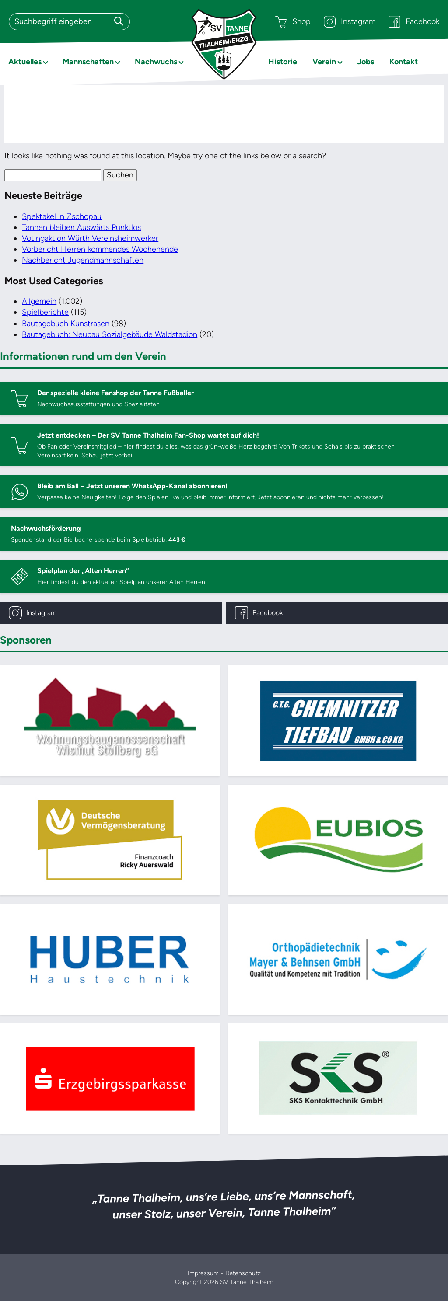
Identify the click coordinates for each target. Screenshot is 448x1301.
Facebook (413, 22)
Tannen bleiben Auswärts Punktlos (81, 227)
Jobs (365, 61)
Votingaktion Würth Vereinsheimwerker (90, 238)
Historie (282, 61)
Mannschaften (88, 61)
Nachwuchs (156, 61)
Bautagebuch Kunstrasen (65, 323)
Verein (324, 61)
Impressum (203, 1273)
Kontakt (403, 61)
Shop (293, 22)
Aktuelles (25, 61)
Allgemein (39, 301)
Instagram (349, 22)
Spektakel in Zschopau (62, 216)
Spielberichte (45, 312)
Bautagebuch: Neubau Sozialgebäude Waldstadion (109, 334)
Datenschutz (243, 1273)
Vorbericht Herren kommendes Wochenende (100, 249)
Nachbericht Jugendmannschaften (83, 260)
